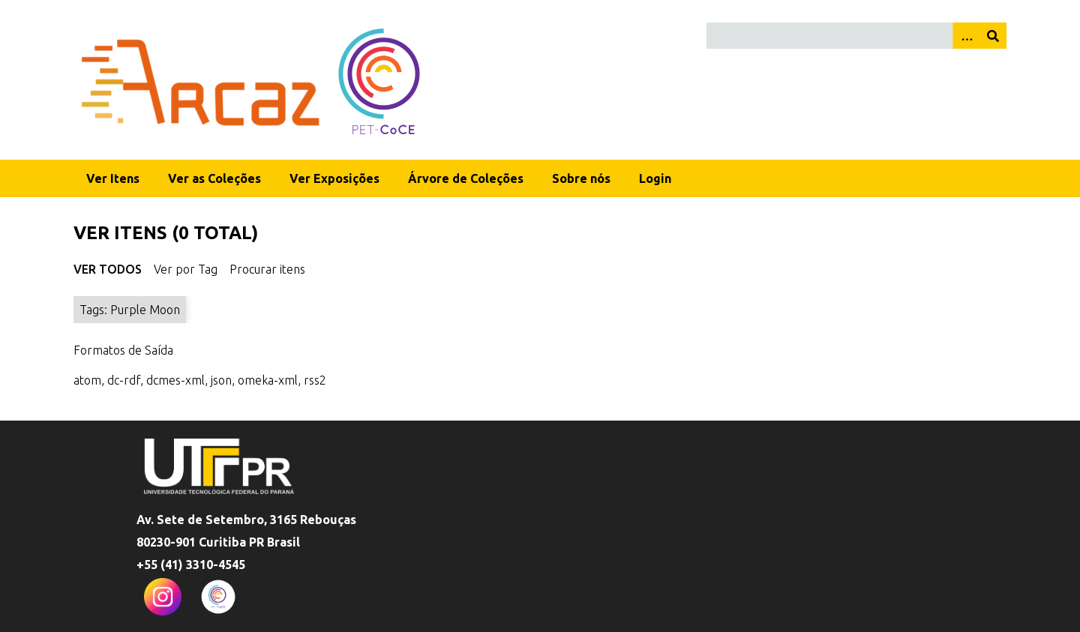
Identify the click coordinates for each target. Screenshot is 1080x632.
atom (87, 380)
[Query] (856, 35)
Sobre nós (581, 178)
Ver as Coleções (214, 178)
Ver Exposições (335, 178)
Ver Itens (113, 178)
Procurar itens (267, 269)
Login (655, 178)
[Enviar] (993, 35)
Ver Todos (108, 269)
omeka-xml (268, 380)
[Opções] (966, 35)
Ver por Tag (186, 269)
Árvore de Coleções (466, 178)
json (221, 380)
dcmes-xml (175, 380)
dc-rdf (123, 380)
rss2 (315, 380)
